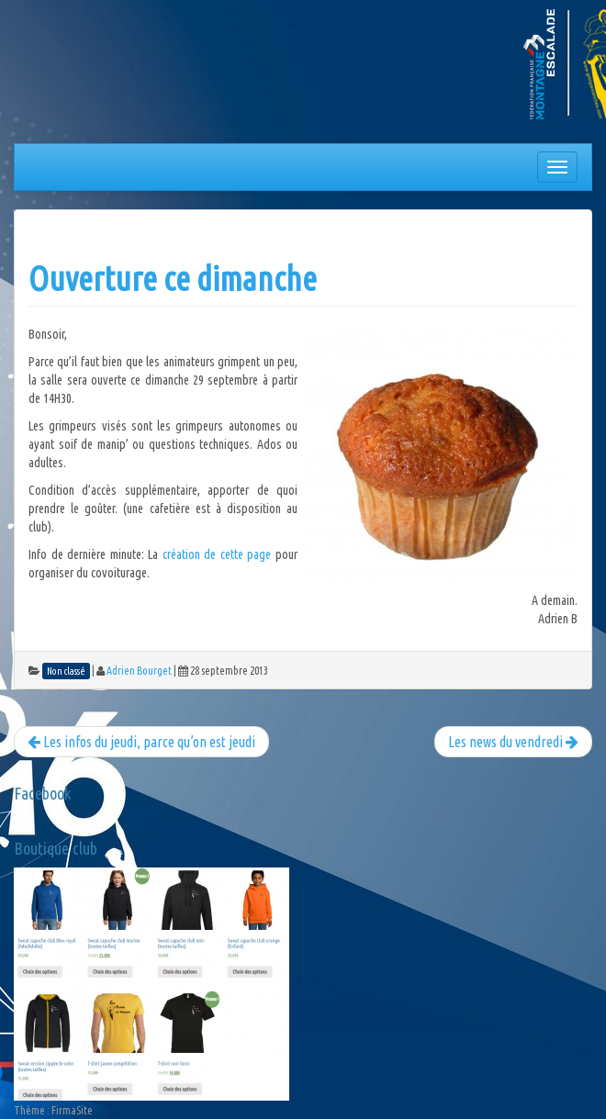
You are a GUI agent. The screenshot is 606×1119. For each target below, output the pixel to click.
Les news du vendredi (513, 741)
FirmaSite (72, 1110)
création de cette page (217, 554)
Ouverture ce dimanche (172, 278)
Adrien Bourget (139, 671)
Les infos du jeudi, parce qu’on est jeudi (141, 741)
